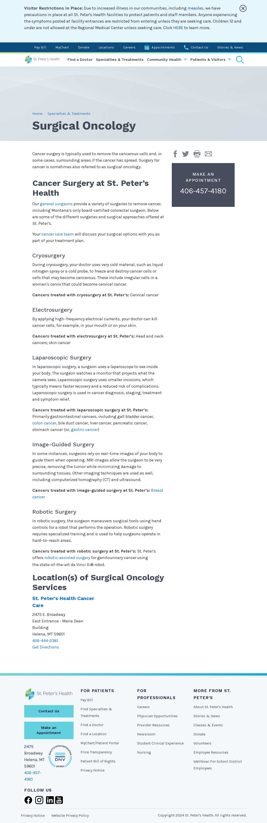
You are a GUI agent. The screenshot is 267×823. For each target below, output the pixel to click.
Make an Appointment (49, 730)
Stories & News (230, 47)
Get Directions (45, 647)
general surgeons (56, 203)
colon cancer (44, 423)
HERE (178, 27)
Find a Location (93, 734)
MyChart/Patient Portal (100, 743)
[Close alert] (243, 8)
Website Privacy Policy (70, 815)
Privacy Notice (93, 770)
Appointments (163, 47)
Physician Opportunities (157, 716)
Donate (83, 47)
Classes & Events (208, 725)
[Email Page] (210, 155)
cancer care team (57, 234)
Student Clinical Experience (160, 743)
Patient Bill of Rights (98, 761)
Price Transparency (96, 752)
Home (37, 113)
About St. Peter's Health (213, 707)
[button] (199, 155)
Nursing (144, 752)
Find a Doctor (80, 59)
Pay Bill (40, 47)
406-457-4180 (203, 191)
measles (195, 8)
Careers (129, 47)
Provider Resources (153, 725)
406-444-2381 (45, 640)
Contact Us (199, 47)
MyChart (62, 47)
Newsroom (146, 734)
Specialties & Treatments (120, 59)
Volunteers (202, 743)
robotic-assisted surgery (67, 557)
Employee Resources (210, 752)
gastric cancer (84, 429)
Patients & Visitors (208, 59)
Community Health (164, 59)
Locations (106, 47)
